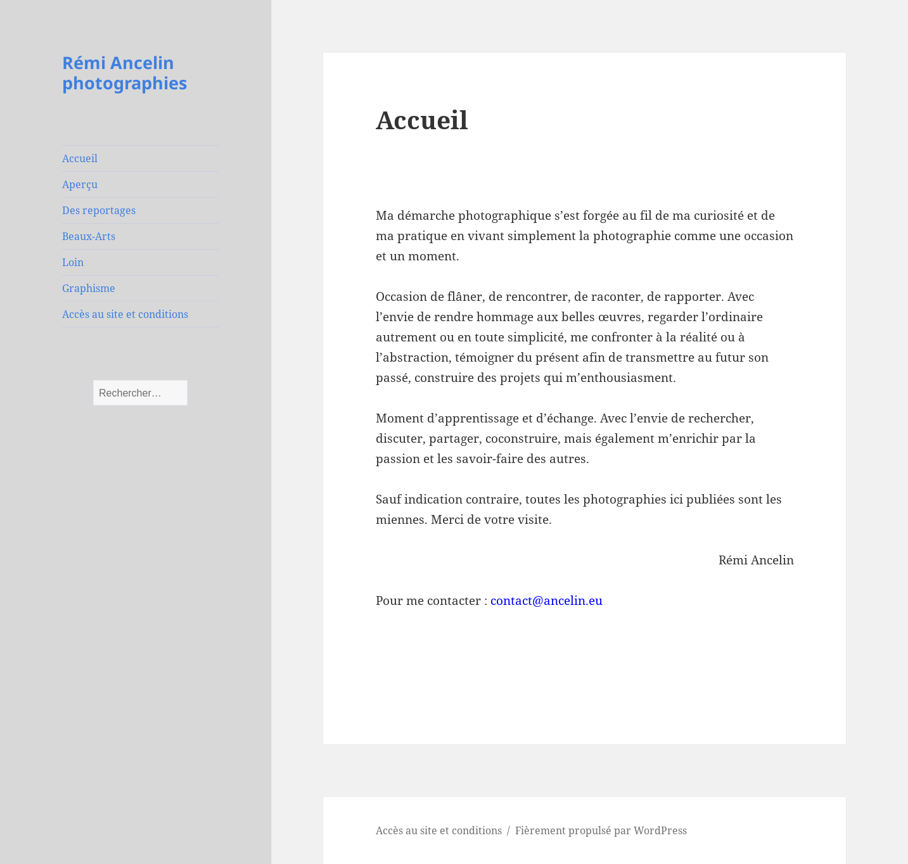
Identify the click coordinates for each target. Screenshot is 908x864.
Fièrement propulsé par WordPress (601, 830)
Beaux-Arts (88, 236)
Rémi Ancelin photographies (124, 72)
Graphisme (88, 288)
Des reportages (99, 210)
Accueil (80, 158)
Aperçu (80, 184)
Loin (73, 262)
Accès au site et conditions (125, 314)
